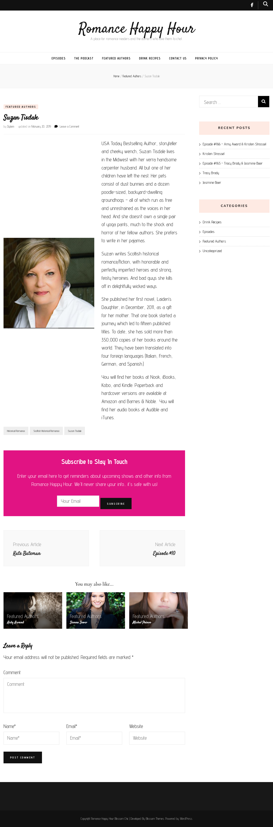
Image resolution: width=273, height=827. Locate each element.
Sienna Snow (78, 622)
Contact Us (178, 58)
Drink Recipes (150, 58)
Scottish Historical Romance (46, 431)
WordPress (186, 818)
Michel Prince (142, 622)
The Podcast (84, 58)
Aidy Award (15, 622)
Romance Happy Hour (137, 29)
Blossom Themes (155, 818)
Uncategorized (212, 251)
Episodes (59, 58)
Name (10, 726)
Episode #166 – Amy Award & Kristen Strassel (234, 144)
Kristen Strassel (213, 153)
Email (71, 726)
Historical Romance (16, 431)
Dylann (10, 126)
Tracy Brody (211, 173)
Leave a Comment (69, 126)
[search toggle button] (265, 3)
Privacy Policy (206, 58)
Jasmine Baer (212, 182)
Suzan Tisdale (74, 431)
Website (136, 726)
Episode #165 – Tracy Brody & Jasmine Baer (233, 163)
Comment (12, 672)
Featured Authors (116, 58)
